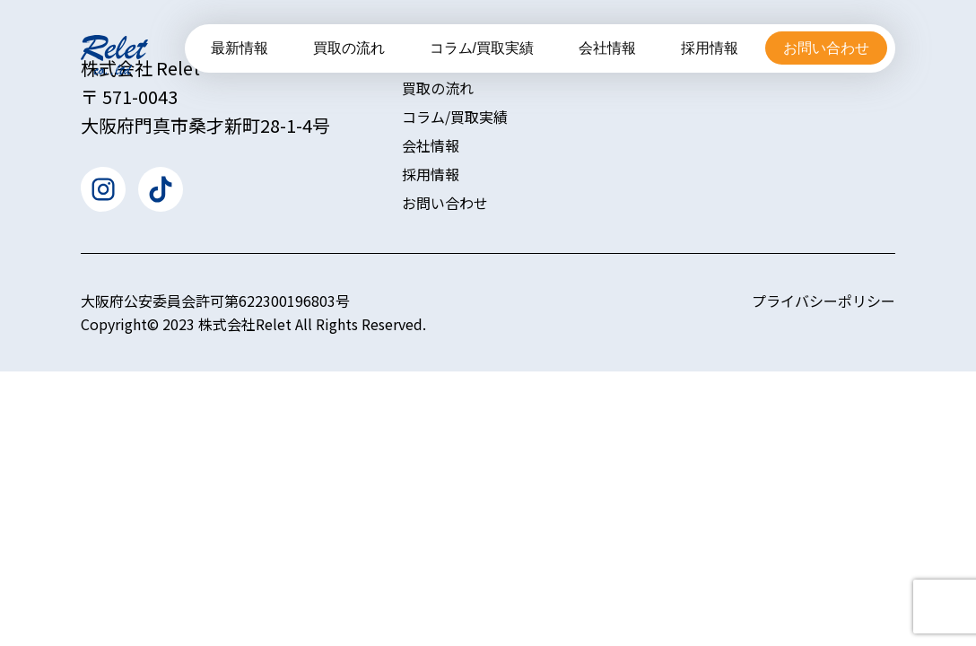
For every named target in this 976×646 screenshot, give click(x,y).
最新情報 (239, 48)
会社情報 (607, 48)
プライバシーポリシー (823, 300)
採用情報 (709, 48)
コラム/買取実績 (482, 48)
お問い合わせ (826, 48)
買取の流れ (349, 48)
